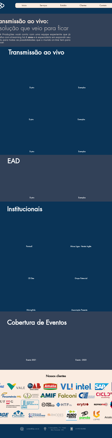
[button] (43, 5)
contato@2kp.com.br (32, 429)
